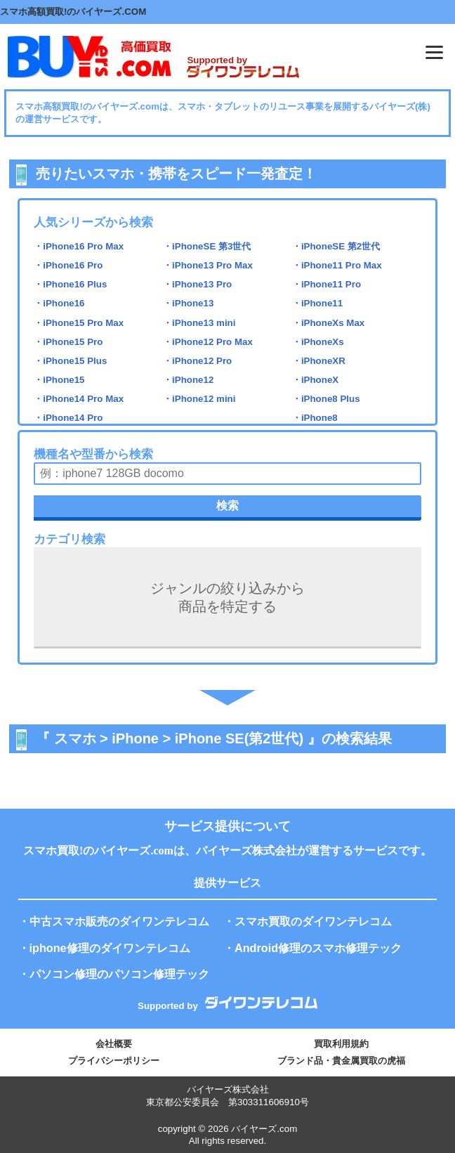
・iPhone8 (315, 417)
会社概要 (113, 1043)
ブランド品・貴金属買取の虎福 (341, 1060)
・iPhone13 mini (199, 323)
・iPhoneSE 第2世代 (336, 246)
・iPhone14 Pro (68, 417)
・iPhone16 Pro (68, 265)
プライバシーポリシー (113, 1060)
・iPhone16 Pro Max (79, 246)
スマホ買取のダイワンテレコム (313, 921)
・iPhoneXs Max (328, 323)
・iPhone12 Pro (197, 361)
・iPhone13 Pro (197, 284)
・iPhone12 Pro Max (208, 342)
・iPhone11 (317, 303)
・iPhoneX (315, 379)
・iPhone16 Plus (70, 284)
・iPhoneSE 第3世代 (207, 246)
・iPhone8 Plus (326, 398)
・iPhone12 (188, 379)
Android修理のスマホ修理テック (318, 948)
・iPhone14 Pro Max (79, 398)
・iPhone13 (188, 303)
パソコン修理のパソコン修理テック (119, 974)
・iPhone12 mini (199, 398)
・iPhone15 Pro (68, 342)
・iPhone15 (59, 379)
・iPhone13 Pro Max (208, 265)
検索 (227, 506)
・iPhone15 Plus (70, 361)
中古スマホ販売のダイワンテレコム (119, 921)
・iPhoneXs (318, 342)
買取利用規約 (341, 1043)
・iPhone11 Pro (326, 284)
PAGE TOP (426, 1107)
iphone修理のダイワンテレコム (109, 948)
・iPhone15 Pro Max (79, 323)
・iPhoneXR (318, 361)
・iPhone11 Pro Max (337, 265)
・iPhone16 (59, 303)
